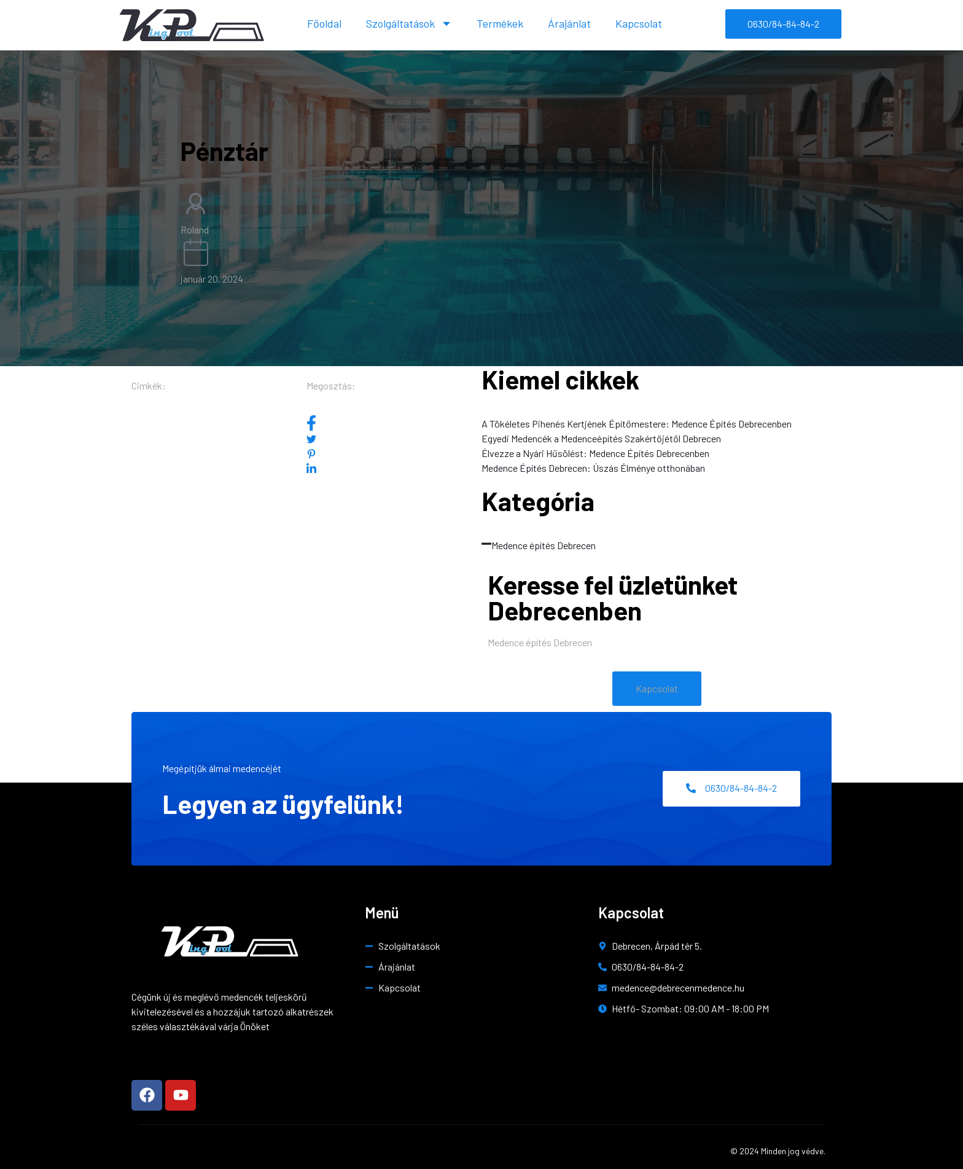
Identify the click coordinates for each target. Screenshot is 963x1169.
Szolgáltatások (409, 23)
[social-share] (394, 422)
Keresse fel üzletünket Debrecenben (613, 597)
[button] (656, 688)
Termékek (500, 23)
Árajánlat (569, 23)
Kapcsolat (638, 23)
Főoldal (324, 23)
